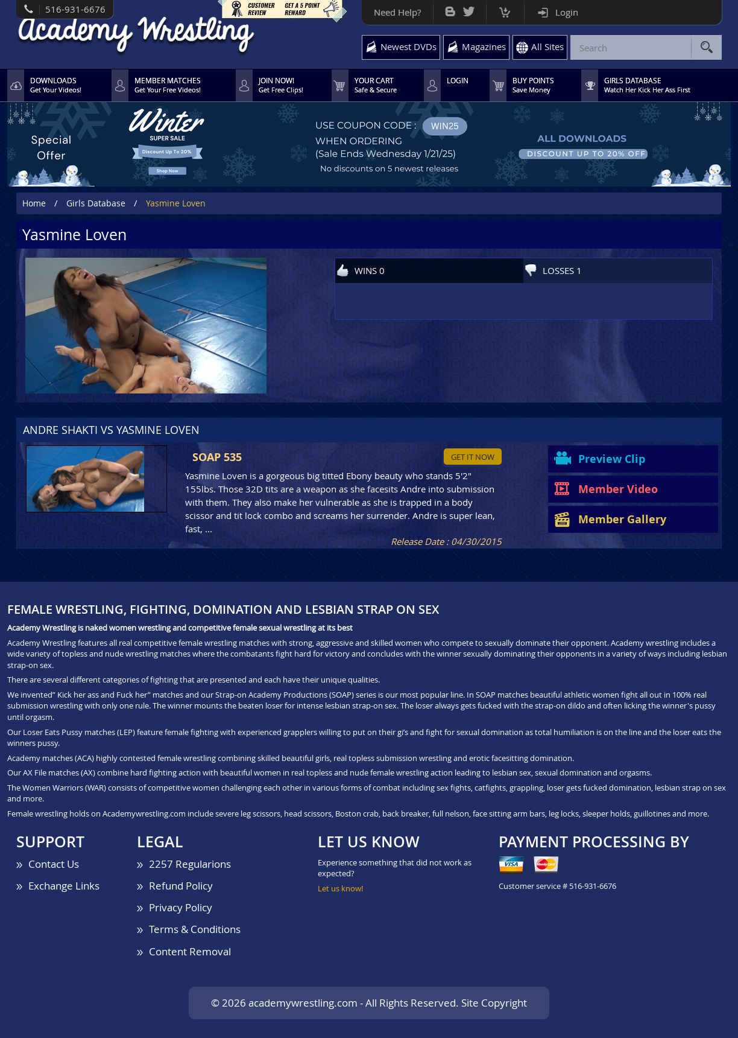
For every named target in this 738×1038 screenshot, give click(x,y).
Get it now (472, 456)
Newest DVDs (408, 46)
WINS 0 (370, 270)
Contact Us (53, 864)
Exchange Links (63, 886)
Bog (450, 9)
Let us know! (340, 888)
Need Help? (397, 12)
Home (34, 203)
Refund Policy (181, 886)
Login (566, 12)
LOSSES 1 (562, 270)
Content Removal (190, 951)
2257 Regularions (190, 864)
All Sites (547, 46)
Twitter (468, 9)
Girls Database (95, 203)
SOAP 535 (217, 457)
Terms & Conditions (195, 929)
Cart (505, 9)
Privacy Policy (180, 907)
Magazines (484, 46)
